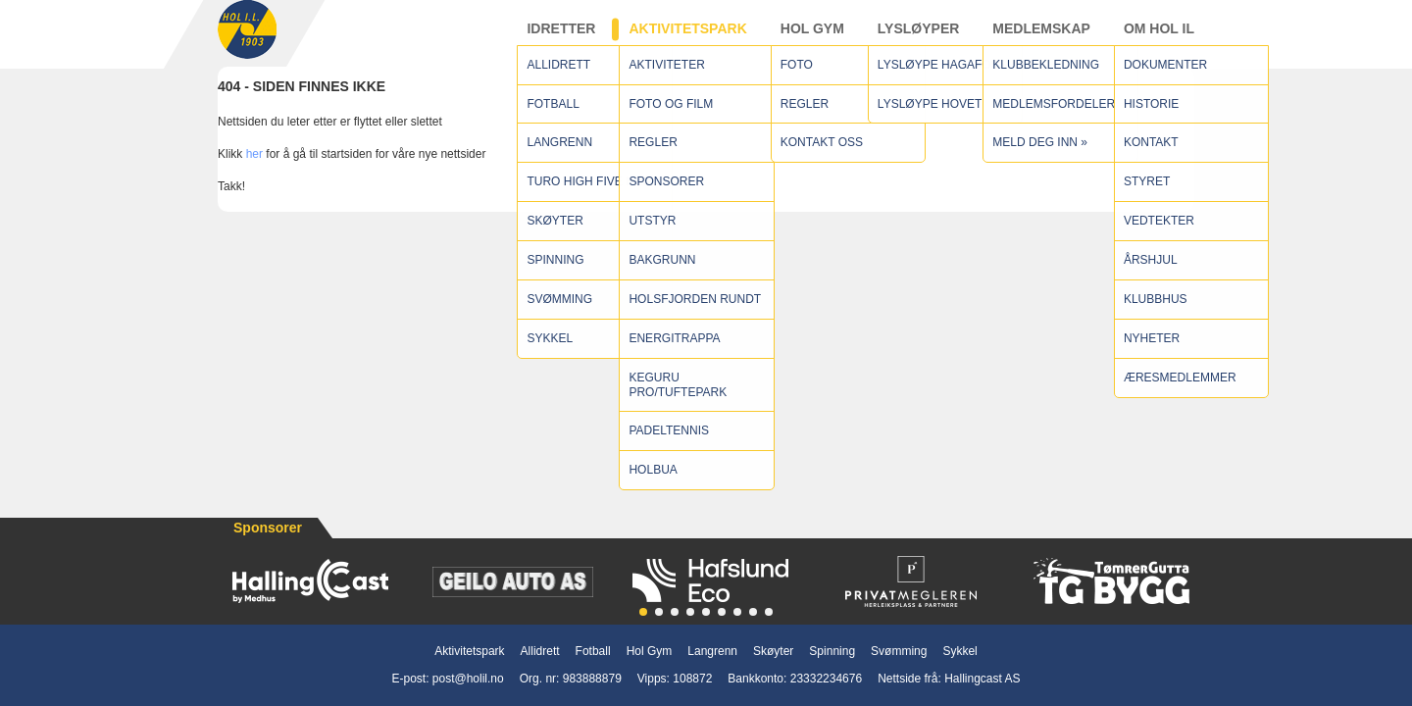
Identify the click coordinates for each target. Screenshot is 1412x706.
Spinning (832, 651)
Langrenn (712, 651)
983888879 (592, 678)
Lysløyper (919, 38)
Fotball (593, 651)
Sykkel (959, 651)
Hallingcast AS (982, 678)
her (254, 173)
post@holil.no (468, 678)
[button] (643, 612)
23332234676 (826, 678)
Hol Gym (812, 38)
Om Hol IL (1159, 38)
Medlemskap (1041, 38)
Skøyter (773, 651)
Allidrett (540, 651)
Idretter (561, 38)
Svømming (899, 651)
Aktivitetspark (687, 38)
